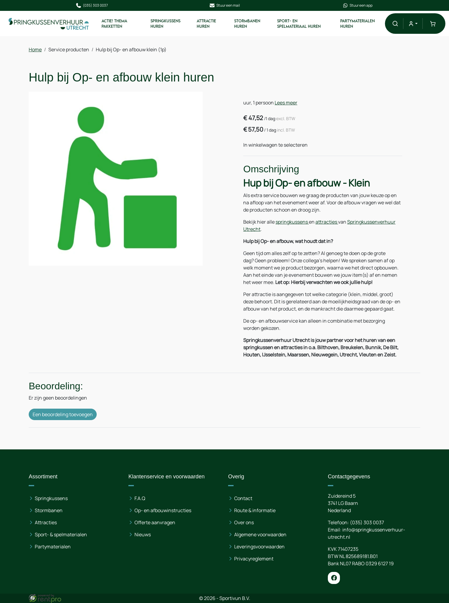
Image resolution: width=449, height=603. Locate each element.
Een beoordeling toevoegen (63, 414)
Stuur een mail (224, 5)
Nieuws (142, 534)
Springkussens (51, 498)
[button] (395, 23)
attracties (326, 222)
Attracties (46, 522)
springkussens (292, 222)
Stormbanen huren (247, 23)
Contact (243, 498)
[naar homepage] (49, 23)
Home (35, 49)
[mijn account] (413, 23)
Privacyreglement (253, 558)
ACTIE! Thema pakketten (114, 23)
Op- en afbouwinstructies (162, 510)
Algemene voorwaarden (260, 534)
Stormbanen (49, 510)
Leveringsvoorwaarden (259, 546)
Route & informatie (255, 510)
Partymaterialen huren (357, 23)
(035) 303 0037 (92, 5)
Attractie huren (206, 23)
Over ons (244, 522)
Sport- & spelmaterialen (61, 534)
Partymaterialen (53, 546)
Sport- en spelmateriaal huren (299, 23)
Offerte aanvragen (154, 522)
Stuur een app (357, 5)
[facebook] (334, 578)
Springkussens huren (165, 23)
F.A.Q (139, 498)
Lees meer (286, 102)
